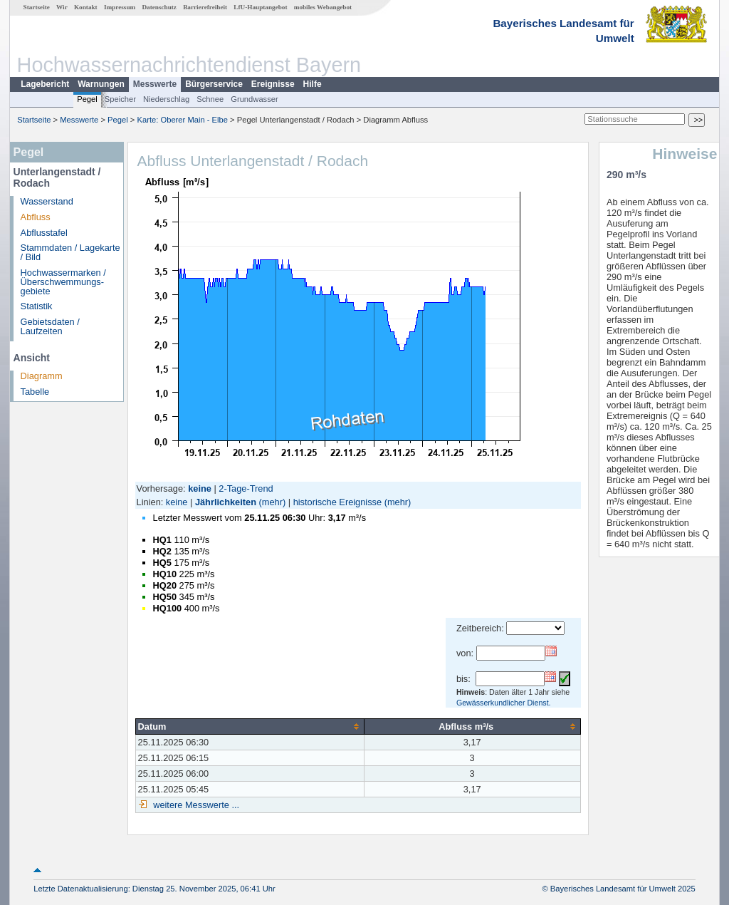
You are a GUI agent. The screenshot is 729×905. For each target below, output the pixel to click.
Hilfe (312, 84)
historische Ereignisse (337, 502)
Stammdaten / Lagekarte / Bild (70, 252)
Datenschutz (159, 7)
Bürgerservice (214, 84)
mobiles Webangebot (323, 7)
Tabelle (35, 391)
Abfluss (36, 217)
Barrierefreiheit (205, 7)
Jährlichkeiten (225, 502)
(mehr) (272, 502)
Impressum (119, 7)
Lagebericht (45, 84)
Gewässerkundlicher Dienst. (503, 702)
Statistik (37, 306)
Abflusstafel (44, 232)
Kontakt (86, 7)
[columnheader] (249, 726)
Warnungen (101, 84)
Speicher (120, 99)
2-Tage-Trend (246, 488)
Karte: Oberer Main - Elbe (182, 119)
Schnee (210, 99)
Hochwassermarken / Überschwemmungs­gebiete (63, 281)
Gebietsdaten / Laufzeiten (50, 326)
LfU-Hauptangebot (260, 7)
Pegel (87, 99)
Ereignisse (273, 84)
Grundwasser (254, 99)
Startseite (36, 7)
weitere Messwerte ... (195, 805)
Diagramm (42, 376)
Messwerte (155, 84)
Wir (62, 7)
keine (177, 502)
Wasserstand (47, 201)
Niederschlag (166, 99)
